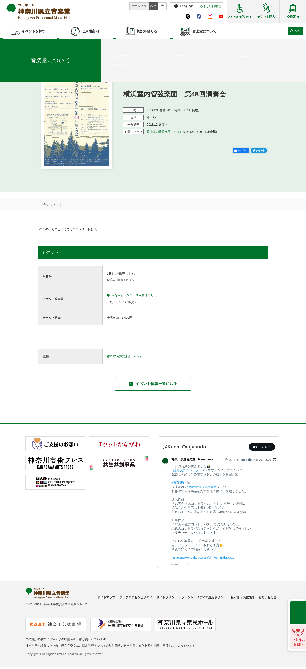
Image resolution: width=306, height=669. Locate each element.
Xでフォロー (262, 447)
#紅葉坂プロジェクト (186, 470)
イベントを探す (26, 44)
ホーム (10, 44)
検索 (297, 30)
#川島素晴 (209, 487)
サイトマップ (106, 597)
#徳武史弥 (194, 487)
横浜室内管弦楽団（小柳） (165, 131)
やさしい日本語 (210, 6)
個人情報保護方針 (242, 597)
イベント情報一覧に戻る (153, 384)
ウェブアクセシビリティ (135, 597)
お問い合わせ (267, 597)
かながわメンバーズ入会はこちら (131, 295)
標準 (153, 6)
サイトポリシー (166, 597)
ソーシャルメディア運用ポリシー (203, 597)
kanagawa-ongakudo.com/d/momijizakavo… (202, 557)
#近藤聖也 (178, 482)
